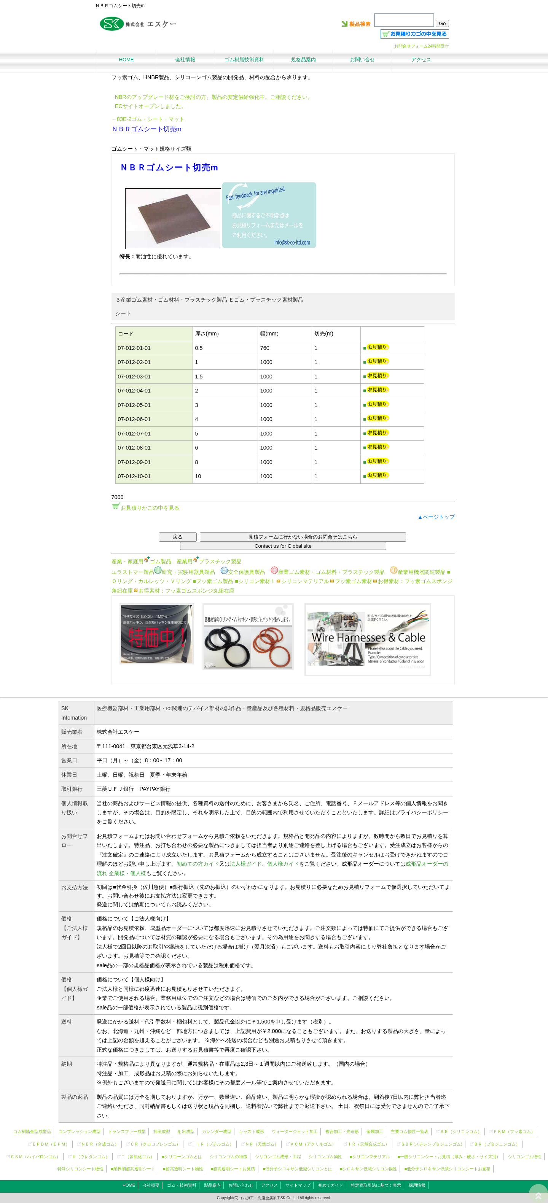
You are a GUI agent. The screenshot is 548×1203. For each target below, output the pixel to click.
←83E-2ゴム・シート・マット (148, 119)
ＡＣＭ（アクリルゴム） (313, 1144)
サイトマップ (298, 1185)
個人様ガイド (283, 864)
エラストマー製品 (133, 572)
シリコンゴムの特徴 (228, 1156)
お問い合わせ (240, 1185)
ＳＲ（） (461, 1131)
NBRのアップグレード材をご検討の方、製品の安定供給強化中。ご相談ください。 (214, 97)
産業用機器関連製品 (418, 572)
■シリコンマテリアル (370, 1156)
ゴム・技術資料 (181, 1185)
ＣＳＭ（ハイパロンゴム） (35, 1156)
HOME (129, 1185)
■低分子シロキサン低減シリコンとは (298, 1168)
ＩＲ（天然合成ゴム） (368, 1144)
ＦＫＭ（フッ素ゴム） (514, 1131)
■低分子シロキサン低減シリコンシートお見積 (448, 1168)
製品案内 (212, 1185)
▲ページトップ (436, 517)
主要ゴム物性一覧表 (410, 1131)
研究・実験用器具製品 (184, 572)
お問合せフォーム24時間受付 (421, 46)
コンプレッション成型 (79, 1131)
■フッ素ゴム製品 (213, 581)
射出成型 (186, 1131)
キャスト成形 (251, 1131)
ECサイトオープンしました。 (150, 106)
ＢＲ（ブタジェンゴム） (497, 1144)
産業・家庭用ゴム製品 (141, 561)
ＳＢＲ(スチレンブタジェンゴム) (431, 1144)
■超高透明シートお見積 (233, 1168)
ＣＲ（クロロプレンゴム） (155, 1144)
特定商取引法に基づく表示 (376, 1185)
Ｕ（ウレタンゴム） (91, 1156)
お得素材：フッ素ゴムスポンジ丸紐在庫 (183, 591)
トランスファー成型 (127, 1131)
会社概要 (151, 1185)
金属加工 (374, 1131)
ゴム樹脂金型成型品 (32, 1131)
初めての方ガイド (198, 864)
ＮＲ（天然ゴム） (262, 1144)
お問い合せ (362, 59)
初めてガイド (330, 1185)
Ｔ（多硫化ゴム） (138, 1156)
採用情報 (417, 1185)
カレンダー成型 (216, 1131)
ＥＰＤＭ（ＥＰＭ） (51, 1144)
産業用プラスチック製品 (209, 561)
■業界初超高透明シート (133, 1168)
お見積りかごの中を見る (150, 508)
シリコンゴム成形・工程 (278, 1156)
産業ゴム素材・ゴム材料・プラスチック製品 (328, 572)
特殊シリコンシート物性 (80, 1168)
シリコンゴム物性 (325, 1156)
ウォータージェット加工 (295, 1131)
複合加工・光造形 (342, 1131)
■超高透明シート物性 (183, 1168)
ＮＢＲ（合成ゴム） (100, 1144)
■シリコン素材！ (255, 581)
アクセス (269, 1185)
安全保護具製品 (242, 572)
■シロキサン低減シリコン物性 (368, 1168)
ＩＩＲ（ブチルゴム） (213, 1144)
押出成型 (161, 1131)
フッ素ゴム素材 (350, 581)
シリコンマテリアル (302, 581)
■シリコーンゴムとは (182, 1156)
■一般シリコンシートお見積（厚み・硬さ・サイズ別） (449, 1156)
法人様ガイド (246, 864)
